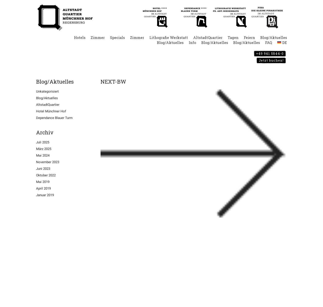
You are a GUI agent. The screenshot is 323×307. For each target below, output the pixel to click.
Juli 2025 (42, 142)
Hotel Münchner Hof (51, 111)
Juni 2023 (43, 169)
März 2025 (43, 149)
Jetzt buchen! (271, 60)
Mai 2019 (43, 182)
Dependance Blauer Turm (54, 118)
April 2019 (43, 188)
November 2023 (47, 162)
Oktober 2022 (46, 175)
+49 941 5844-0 (270, 53)
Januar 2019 (45, 195)
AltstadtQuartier (47, 105)
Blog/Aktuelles (47, 98)
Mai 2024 (43, 155)
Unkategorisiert (47, 91)
